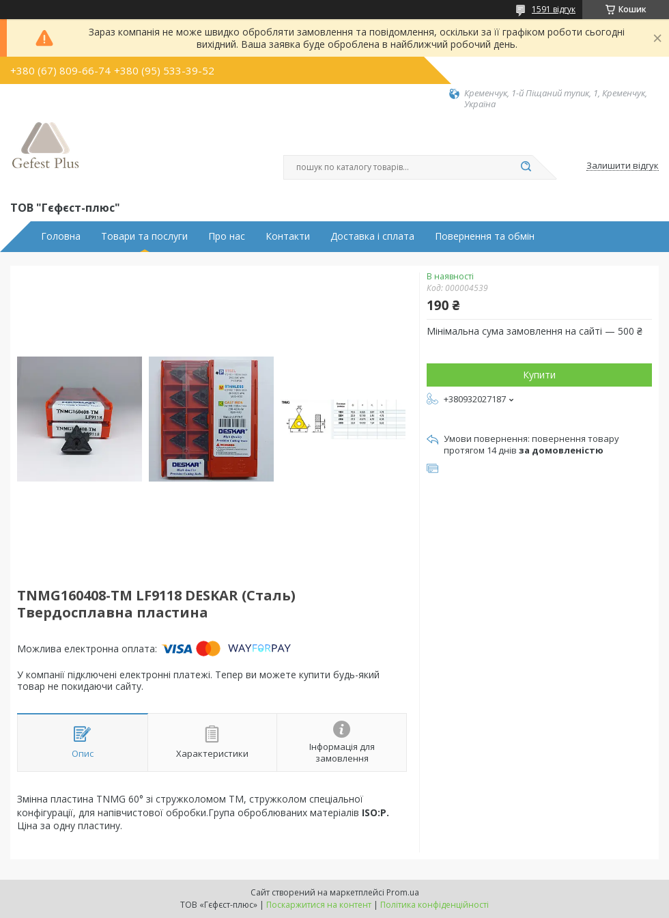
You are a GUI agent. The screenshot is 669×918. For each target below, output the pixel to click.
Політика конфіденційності (434, 904)
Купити (539, 374)
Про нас (226, 236)
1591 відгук (553, 9)
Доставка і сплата (372, 236)
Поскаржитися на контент (318, 904)
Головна (61, 236)
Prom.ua (402, 892)
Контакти (288, 236)
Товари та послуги (144, 236)
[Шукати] (525, 167)
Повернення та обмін (485, 236)
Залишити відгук (622, 166)
